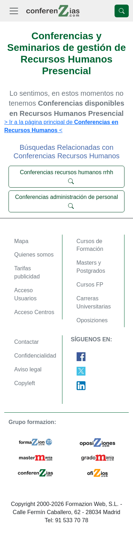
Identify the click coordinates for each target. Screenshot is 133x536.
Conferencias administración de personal (66, 201)
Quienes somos (34, 255)
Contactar (26, 342)
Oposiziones (92, 320)
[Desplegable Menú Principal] (13, 11)
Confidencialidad (35, 356)
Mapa (21, 241)
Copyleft (24, 383)
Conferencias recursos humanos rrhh (66, 176)
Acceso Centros (34, 312)
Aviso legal (27, 369)
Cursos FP (90, 285)
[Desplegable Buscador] (122, 11)
